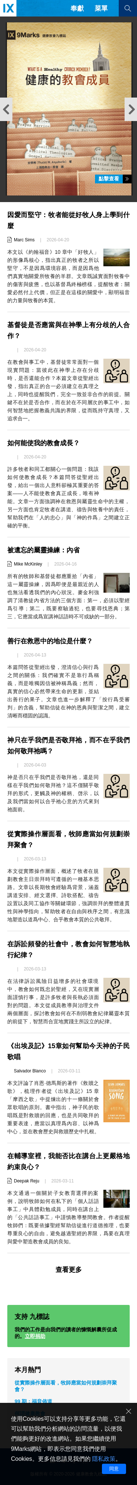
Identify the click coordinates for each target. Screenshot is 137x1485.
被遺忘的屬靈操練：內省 (43, 550)
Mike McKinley (28, 564)
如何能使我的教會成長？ (43, 443)
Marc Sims (24, 239)
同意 (114, 1468)
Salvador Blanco (30, 1070)
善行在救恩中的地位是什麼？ (50, 641)
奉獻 (77, 8)
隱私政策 (103, 1459)
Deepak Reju (26, 1181)
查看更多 (69, 1269)
